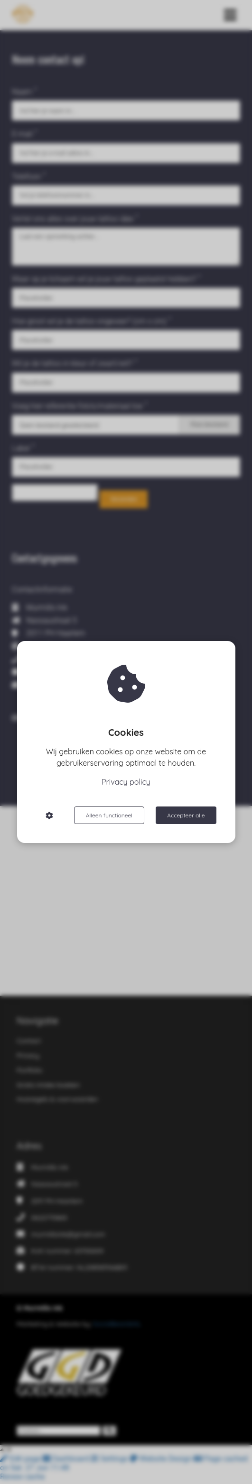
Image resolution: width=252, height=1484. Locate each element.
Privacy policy (126, 782)
